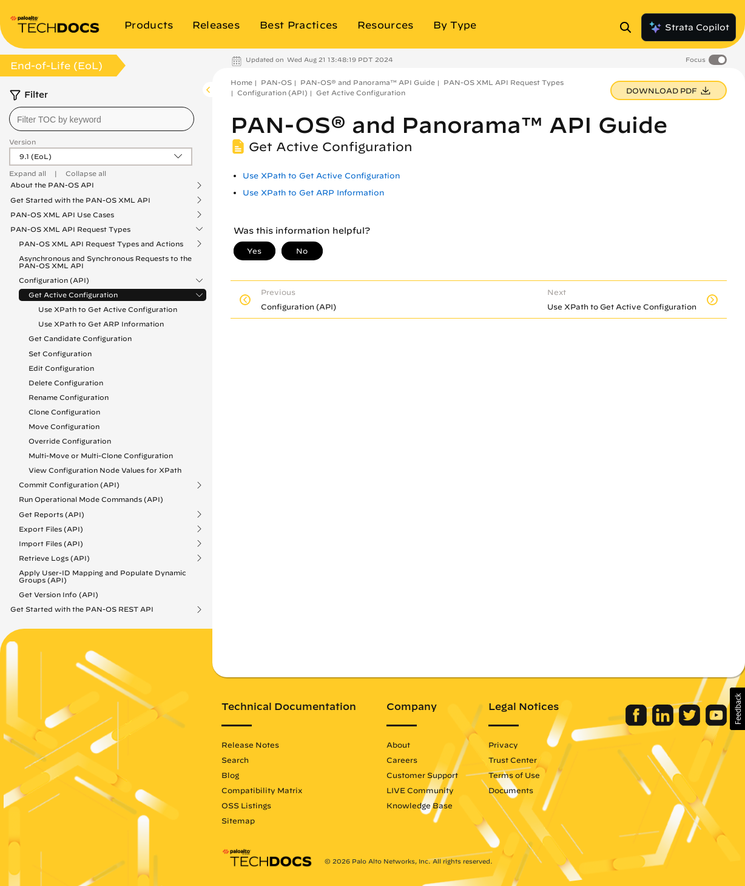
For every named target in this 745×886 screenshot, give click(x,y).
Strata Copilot (688, 27)
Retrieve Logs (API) (54, 558)
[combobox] (101, 119)
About (398, 744)
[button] (737, 709)
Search (235, 760)
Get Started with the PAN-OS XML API (80, 200)
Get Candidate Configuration (80, 338)
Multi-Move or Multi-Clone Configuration (101, 455)
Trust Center (512, 760)
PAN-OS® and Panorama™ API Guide (367, 82)
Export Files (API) (51, 529)
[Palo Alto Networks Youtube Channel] (716, 723)
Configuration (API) (54, 280)
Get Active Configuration (73, 295)
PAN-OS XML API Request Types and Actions (101, 244)
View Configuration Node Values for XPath (105, 470)
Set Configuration (60, 353)
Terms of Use (514, 775)
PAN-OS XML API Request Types (70, 229)
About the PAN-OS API (52, 185)
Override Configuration (70, 441)
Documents (510, 790)
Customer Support (422, 775)
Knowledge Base (419, 805)
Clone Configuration (64, 412)
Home (241, 82)
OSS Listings (246, 805)
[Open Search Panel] (629, 27)
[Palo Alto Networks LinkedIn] (664, 723)
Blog (230, 775)
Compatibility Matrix (261, 790)
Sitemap (238, 820)
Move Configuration (64, 426)
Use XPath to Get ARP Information (101, 324)
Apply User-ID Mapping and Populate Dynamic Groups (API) (102, 576)
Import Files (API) (51, 543)
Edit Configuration (61, 368)
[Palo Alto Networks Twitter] (691, 723)
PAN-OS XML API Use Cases (62, 214)
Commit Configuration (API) (69, 485)
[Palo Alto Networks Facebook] (637, 723)
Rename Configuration (69, 397)
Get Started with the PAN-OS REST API (81, 609)
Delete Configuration (66, 383)
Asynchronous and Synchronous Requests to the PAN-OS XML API (105, 261)
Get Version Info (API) (58, 594)
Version (22, 142)
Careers (401, 760)
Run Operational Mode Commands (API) (91, 499)
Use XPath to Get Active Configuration (107, 309)
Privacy (503, 744)
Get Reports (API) (51, 514)
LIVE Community (420, 790)
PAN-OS (276, 82)
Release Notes (250, 744)
